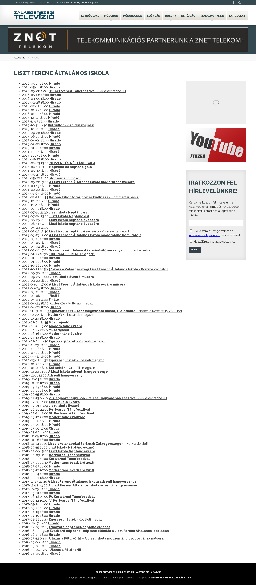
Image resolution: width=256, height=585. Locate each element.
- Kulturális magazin (71, 125)
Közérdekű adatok (148, 572)
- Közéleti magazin (77, 341)
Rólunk (170, 15)
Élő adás (153, 15)
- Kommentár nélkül (87, 91)
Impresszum (125, 572)
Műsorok (111, 15)
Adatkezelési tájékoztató (204, 235)
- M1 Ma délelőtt (98, 444)
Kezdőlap (19, 57)
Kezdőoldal (90, 15)
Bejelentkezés (105, 572)
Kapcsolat (237, 15)
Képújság (188, 15)
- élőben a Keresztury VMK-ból (114, 311)
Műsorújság (132, 15)
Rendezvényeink (212, 15)
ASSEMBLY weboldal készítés (171, 577)
